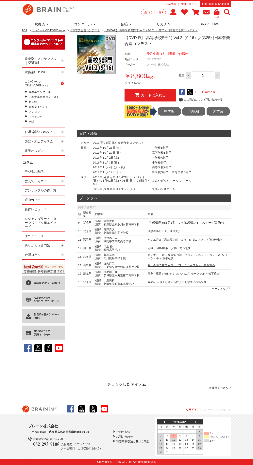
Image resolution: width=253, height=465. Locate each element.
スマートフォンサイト (217, 409)
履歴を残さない (221, 387)
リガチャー (165, 24)
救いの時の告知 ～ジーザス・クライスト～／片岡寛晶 (181, 265)
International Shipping (215, 3)
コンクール (84, 24)
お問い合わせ (188, 4)
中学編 (169, 111)
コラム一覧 (155, 12)
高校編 (194, 111)
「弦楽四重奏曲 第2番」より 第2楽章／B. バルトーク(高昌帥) (186, 222)
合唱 (126, 24)
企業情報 (170, 4)
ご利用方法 (123, 431)
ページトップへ (221, 288)
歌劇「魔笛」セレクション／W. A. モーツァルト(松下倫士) (184, 273)
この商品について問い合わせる (201, 100)
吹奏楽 (41, 24)
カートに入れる (150, 95)
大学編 (218, 111)
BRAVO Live (209, 24)
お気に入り (208, 92)
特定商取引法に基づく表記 (132, 441)
